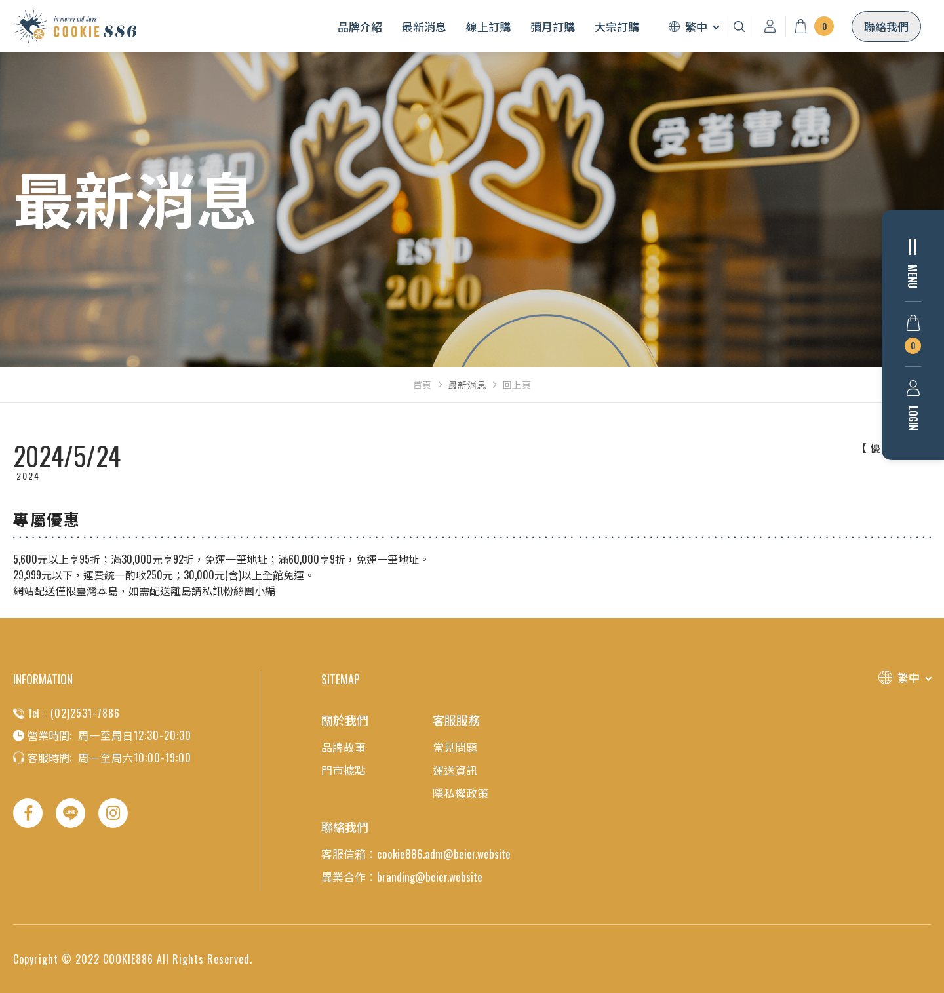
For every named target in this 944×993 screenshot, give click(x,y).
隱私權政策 (460, 793)
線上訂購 (488, 26)
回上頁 (517, 384)
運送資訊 (455, 770)
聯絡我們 (886, 26)
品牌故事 (343, 747)
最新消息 (424, 26)
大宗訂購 (617, 26)
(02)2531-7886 (85, 713)
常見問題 (455, 747)
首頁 (422, 384)
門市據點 (343, 770)
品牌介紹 (360, 26)
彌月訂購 (552, 26)
